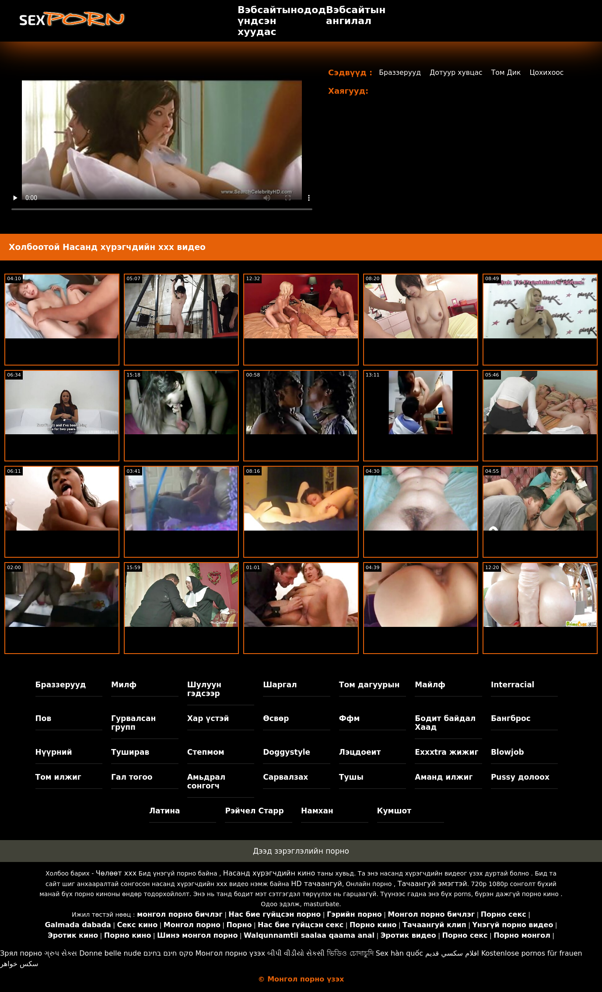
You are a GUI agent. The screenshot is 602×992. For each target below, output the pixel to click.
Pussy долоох (520, 777)
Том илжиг (58, 777)
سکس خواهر (19, 964)
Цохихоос (549, 72)
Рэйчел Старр (254, 810)
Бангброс (511, 718)
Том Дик (509, 72)
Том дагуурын (369, 684)
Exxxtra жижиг (446, 752)
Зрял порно (21, 953)
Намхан (317, 810)
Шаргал (280, 684)
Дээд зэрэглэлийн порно (301, 851)
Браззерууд (400, 72)
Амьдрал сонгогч (206, 781)
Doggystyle (286, 752)
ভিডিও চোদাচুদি (350, 953)
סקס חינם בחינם (168, 953)
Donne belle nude (110, 953)
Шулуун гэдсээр (204, 689)
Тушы (351, 777)
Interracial (513, 684)
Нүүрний (53, 752)
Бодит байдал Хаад (445, 723)
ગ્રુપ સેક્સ (60, 953)
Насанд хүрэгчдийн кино (269, 873)
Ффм (349, 718)
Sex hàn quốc (399, 953)
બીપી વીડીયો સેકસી (296, 953)
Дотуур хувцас (457, 72)
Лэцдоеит (360, 752)
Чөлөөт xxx (116, 873)
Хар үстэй (208, 718)
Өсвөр (276, 718)
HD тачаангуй (316, 883)
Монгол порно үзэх (231, 953)
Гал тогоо (131, 777)
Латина (164, 810)
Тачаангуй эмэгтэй (432, 883)
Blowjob (507, 752)
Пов (43, 718)
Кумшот (394, 810)
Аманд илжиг (443, 777)
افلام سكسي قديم (452, 953)
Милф (123, 684)
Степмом (205, 752)
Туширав (130, 752)
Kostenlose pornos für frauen (531, 953)
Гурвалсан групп (133, 723)
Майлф (430, 684)
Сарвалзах (285, 777)
